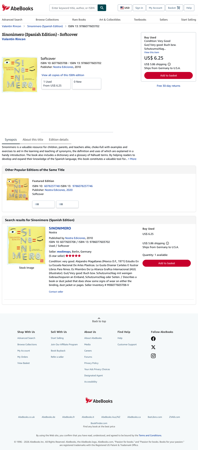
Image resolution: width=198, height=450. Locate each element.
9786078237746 (83, 186)
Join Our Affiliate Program (64, 344)
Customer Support (127, 344)
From (56, 83)
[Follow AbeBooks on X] (153, 347)
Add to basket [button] (168, 75)
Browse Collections (47, 19)
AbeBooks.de (48, 416)
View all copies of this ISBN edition (63, 75)
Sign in (139, 7)
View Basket (23, 363)
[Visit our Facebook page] (153, 339)
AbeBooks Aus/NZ (110, 416)
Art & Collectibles (109, 19)
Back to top (99, 321)
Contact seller (56, 291)
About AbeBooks (93, 338)
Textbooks (140, 19)
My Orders (22, 356)
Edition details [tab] (58, 139)
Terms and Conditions (150, 435)
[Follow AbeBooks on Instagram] (153, 356)
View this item (151, 52)
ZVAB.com (174, 416)
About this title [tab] (33, 139)
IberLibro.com (155, 416)
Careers (88, 350)
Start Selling (188, 19)
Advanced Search (12, 19)
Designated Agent (93, 375)
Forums (88, 356)
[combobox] (73, 7)
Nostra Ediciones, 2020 (59, 189)
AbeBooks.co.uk (26, 416)
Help (189, 7)
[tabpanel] (70, 153)
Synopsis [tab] (11, 139)
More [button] (133, 158)
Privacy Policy (91, 363)
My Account (155, 7)
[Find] (102, 7)
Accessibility (90, 381)
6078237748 (52, 186)
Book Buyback (58, 350)
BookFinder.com (99, 425)
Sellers (164, 19)
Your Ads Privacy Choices (97, 369)
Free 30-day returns (168, 85)
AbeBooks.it (88, 416)
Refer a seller (57, 356)
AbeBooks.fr (68, 416)
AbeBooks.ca (134, 416)
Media (87, 344)
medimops (64, 251)
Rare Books (79, 19)
